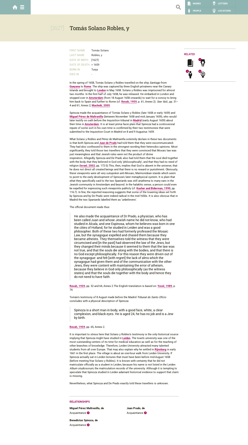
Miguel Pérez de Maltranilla (86, 116)
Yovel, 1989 (165, 286)
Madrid (137, 120)
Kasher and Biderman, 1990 (153, 188)
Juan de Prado (108, 143)
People (197, 10)
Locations (224, 10)
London (101, 90)
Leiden (126, 338)
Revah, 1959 (129, 101)
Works (197, 3)
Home (15, 7)
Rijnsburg (160, 349)
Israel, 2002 (87, 165)
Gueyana (75, 86)
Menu (22, 7)
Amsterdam (96, 97)
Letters (223, 3)
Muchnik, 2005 (101, 105)
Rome (87, 86)
